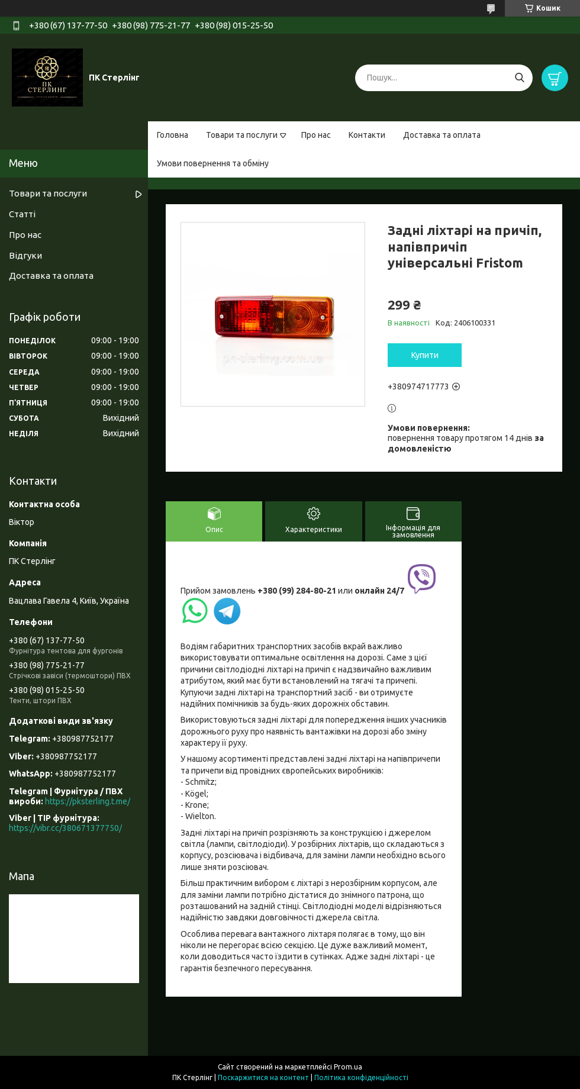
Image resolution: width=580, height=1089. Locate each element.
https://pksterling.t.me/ (87, 801)
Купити (425, 355)
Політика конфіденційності (361, 1077)
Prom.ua (348, 1067)
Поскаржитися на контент (263, 1077)
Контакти (367, 135)
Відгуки (25, 255)
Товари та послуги (242, 135)
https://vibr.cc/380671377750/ (65, 828)
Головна (172, 135)
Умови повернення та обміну (213, 163)
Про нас (316, 135)
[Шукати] (519, 78)
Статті (22, 214)
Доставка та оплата (442, 135)
